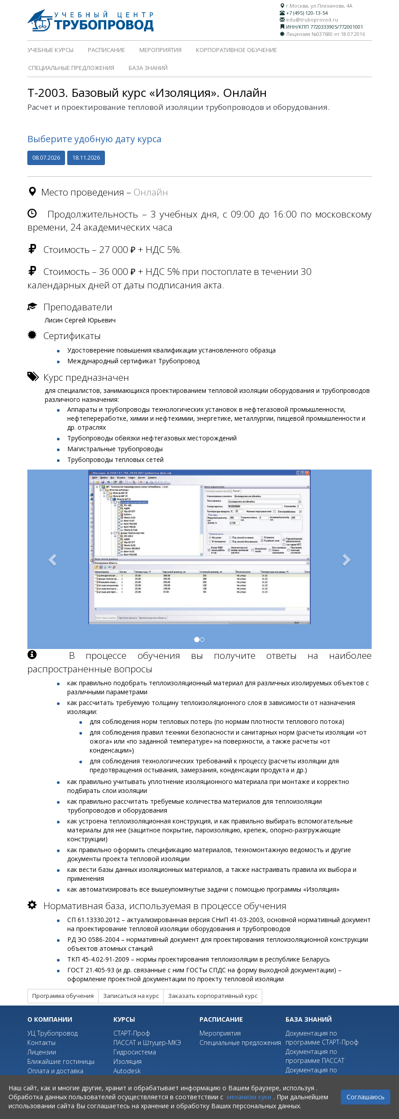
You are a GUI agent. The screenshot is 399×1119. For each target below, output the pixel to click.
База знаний (148, 68)
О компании (49, 1019)
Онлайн (151, 192)
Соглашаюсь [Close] (366, 1097)
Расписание (106, 50)
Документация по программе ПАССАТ (315, 1056)
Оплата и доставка (55, 1071)
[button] (53, 559)
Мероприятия (160, 50)
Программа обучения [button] (63, 996)
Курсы (124, 1019)
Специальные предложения (71, 68)
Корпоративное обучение (236, 50)
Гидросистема (134, 1052)
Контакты (41, 1042)
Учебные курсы (50, 50)
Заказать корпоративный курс (212, 996)
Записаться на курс (131, 996)
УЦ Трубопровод (52, 1033)
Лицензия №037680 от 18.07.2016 (325, 33)
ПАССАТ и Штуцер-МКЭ (147, 1042)
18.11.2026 (86, 157)
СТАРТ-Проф (131, 1033)
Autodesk (127, 1071)
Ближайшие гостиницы (61, 1061)
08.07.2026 (46, 157)
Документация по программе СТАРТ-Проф (322, 1037)
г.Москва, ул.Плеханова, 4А (319, 5)
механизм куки (249, 1097)
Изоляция (127, 1061)
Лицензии (41, 1052)
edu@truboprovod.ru (312, 19)
